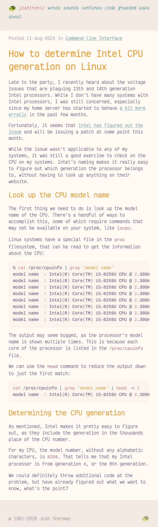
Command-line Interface (93, 38)
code (110, 8)
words (54, 8)
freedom (127, 8)
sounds (71, 8)
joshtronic (32, 8)
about (15, 16)
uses (144, 8)
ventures (92, 8)
